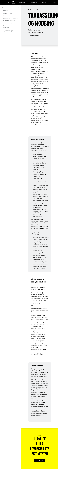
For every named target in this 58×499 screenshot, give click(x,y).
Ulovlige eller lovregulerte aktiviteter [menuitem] (10, 26)
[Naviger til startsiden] (9, 2)
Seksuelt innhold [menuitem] (7, 13)
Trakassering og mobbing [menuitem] (10, 23)
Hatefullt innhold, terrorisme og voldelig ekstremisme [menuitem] (10, 19)
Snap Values (13, 2)
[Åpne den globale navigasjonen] (5, 2)
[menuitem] (10, 8)
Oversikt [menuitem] (5, 10)
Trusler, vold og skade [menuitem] (9, 16)
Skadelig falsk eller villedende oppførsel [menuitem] (8, 30)
